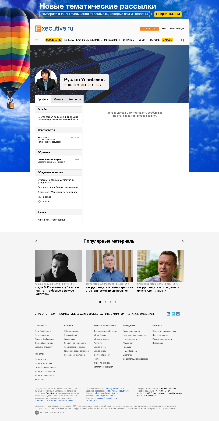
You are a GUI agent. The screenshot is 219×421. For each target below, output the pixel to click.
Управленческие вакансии (76, 351)
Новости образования (45, 372)
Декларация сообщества (87, 314)
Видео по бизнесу (102, 363)
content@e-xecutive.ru (105, 396)
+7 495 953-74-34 (168, 388)
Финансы (128, 40)
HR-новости (40, 380)
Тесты (96, 359)
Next (182, 241)
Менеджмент (112, 40)
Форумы (155, 40)
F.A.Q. (52, 314)
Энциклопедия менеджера (135, 359)
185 (68, 85)
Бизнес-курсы (100, 347)
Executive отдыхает (43, 347)
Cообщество (41, 325)
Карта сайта (91, 400)
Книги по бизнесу (102, 355)
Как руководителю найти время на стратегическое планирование (109, 289)
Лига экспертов (42, 335)
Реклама (63, 314)
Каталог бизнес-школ (103, 367)
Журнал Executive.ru (44, 343)
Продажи (127, 347)
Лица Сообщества (43, 331)
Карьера (69, 40)
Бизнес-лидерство (131, 331)
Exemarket (127, 355)
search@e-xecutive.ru (114, 388)
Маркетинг (128, 343)
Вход (164, 28)
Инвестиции (157, 343)
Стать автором (149, 28)
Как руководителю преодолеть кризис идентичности (158, 289)
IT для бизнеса (130, 351)
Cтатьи (58, 99)
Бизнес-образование (89, 40)
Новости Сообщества (44, 376)
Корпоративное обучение (105, 331)
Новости (142, 40)
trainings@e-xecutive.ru (118, 391)
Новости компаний (43, 364)
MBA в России (100, 335)
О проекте (41, 314)
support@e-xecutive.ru (107, 398)
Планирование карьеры (74, 347)
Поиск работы (70, 335)
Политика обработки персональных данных (54, 400)
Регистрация (177, 28)
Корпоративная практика (100, 284)
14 (177, 284)
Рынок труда (69, 339)
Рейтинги (98, 343)
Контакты (75, 99)
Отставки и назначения (45, 368)
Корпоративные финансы (164, 331)
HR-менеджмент (71, 331)
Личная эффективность (150, 284)
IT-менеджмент (130, 339)
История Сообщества (44, 339)
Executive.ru (51, 393)
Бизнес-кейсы (100, 351)
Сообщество (53, 40)
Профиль (43, 99)
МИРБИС (167, 40)
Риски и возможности (47, 284)
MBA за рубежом (101, 339)
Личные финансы (160, 335)
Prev (36, 241)
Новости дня (40, 360)
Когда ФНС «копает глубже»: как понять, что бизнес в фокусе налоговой (57, 291)
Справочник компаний (74, 355)
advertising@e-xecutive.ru (106, 393)
